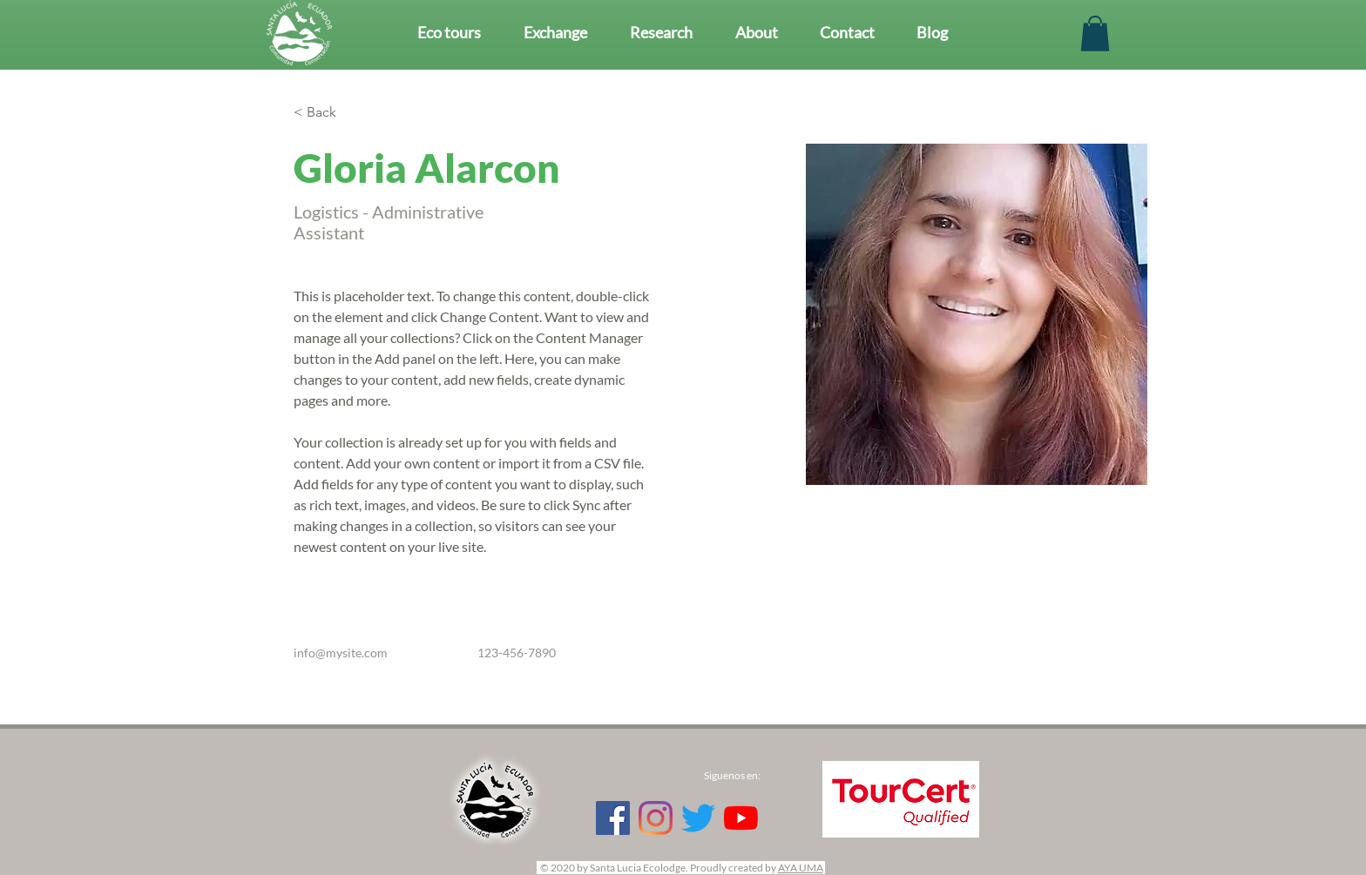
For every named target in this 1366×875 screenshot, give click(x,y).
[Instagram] (656, 818)
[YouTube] (741, 818)
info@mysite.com (341, 652)
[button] (1095, 33)
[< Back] (328, 112)
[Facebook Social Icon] (613, 818)
